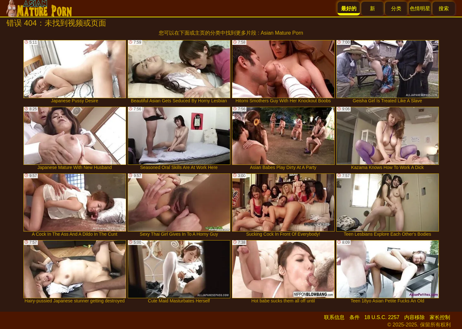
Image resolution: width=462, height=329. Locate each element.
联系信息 (334, 317)
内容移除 (414, 317)
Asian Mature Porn (282, 33)
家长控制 (440, 317)
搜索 (444, 8)
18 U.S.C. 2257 (381, 317)
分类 (396, 8)
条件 (354, 317)
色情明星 (420, 8)
